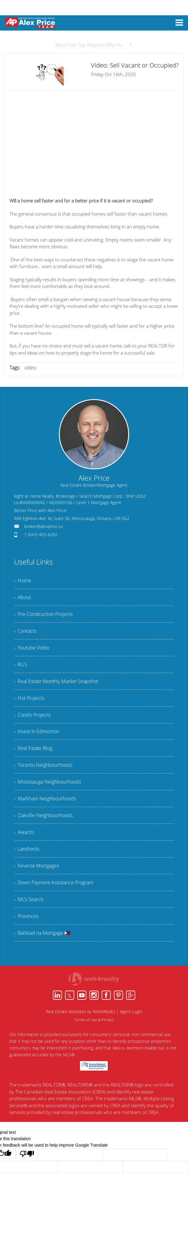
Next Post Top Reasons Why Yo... (94, 45)
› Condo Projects (32, 714)
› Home (22, 580)
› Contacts (25, 631)
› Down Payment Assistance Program (53, 882)
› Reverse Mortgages (36, 866)
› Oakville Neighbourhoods (43, 815)
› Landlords (26, 849)
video (30, 367)
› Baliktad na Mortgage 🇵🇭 (42, 933)
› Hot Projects (29, 698)
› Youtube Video (31, 647)
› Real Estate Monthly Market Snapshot (56, 681)
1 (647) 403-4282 (40, 534)
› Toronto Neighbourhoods (43, 765)
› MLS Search (28, 899)
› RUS (20, 664)
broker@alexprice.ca (43, 526)
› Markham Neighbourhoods (45, 798)
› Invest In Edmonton (36, 731)
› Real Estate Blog (33, 748)
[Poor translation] (27, 1153)
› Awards (24, 832)
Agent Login (131, 1012)
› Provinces (26, 916)
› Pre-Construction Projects (43, 614)
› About (22, 597)
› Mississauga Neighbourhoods (47, 782)
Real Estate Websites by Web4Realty (80, 1012)
